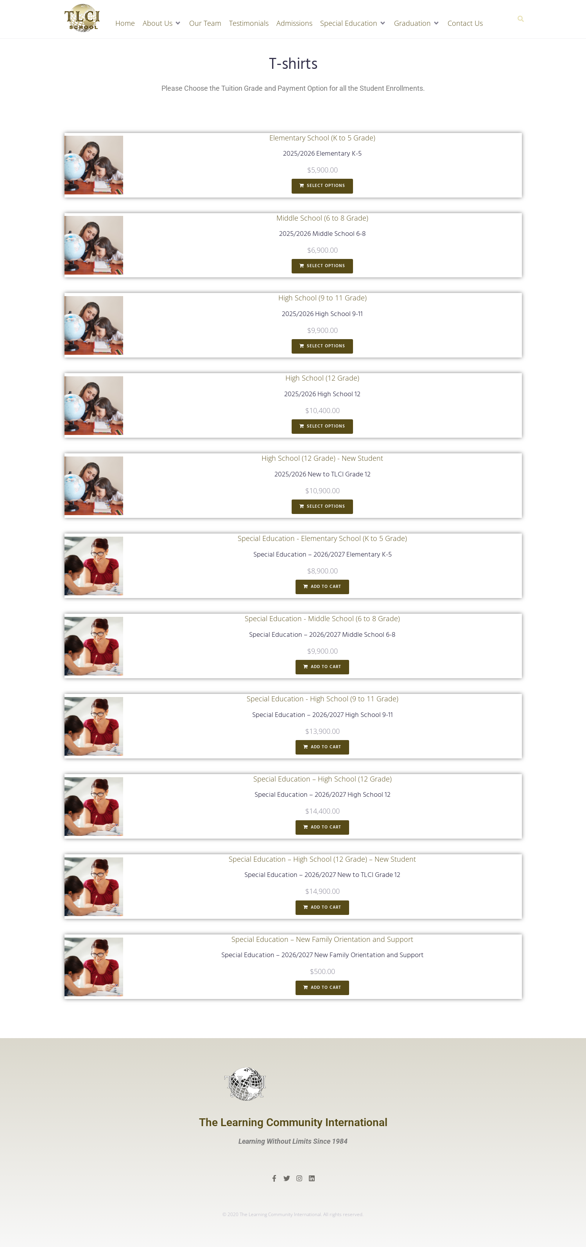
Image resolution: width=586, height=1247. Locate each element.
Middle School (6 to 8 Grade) (322, 218)
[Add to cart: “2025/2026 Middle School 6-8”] (322, 266)
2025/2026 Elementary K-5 (322, 154)
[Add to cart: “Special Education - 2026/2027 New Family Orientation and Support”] (322, 988)
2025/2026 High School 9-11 (322, 314)
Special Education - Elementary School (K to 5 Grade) (322, 538)
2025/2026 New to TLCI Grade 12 (322, 474)
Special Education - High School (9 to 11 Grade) (322, 698)
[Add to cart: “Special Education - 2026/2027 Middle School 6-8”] (322, 667)
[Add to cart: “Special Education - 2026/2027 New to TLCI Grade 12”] (322, 907)
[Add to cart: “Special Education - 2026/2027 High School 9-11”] (322, 747)
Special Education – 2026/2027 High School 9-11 (322, 715)
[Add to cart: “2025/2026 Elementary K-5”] (322, 186)
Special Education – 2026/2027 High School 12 (322, 795)
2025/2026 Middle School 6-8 (322, 234)
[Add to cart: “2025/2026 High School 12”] (322, 426)
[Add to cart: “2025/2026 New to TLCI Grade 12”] (322, 507)
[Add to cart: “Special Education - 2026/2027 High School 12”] (322, 827)
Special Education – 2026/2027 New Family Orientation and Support (322, 955)
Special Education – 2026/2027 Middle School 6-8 (322, 635)
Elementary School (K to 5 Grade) (322, 137)
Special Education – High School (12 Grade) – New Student (322, 859)
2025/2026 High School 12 (322, 394)
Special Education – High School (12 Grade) (322, 778)
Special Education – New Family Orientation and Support (322, 939)
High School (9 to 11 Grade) (322, 297)
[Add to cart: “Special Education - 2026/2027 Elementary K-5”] (322, 587)
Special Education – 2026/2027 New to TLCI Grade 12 (322, 875)
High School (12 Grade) (322, 378)
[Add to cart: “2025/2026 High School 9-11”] (322, 346)
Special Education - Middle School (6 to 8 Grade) (322, 618)
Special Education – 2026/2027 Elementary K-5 (322, 555)
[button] (162, 23)
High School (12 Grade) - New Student (322, 458)
